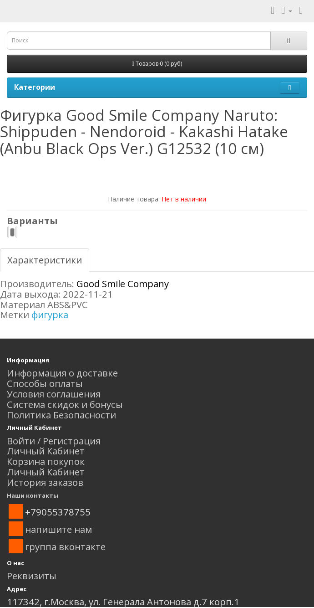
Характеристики (44, 259)
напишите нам (58, 529)
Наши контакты (32, 495)
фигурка (49, 314)
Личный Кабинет (46, 450)
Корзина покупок (46, 461)
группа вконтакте (65, 546)
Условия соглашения (54, 393)
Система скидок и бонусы (65, 404)
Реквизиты (31, 575)
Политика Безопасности (61, 414)
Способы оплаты (45, 383)
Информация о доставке (62, 372)
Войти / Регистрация (54, 440)
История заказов (45, 482)
